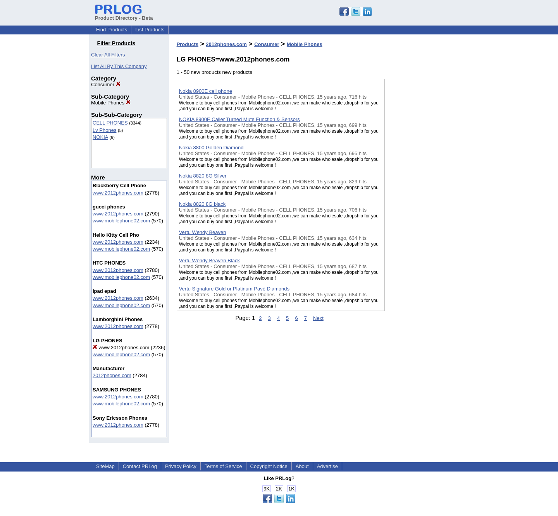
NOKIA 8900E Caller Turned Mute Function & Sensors (239, 119)
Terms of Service (223, 466)
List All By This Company (119, 66)
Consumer (106, 84)
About (302, 466)
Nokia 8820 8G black (202, 204)
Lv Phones (104, 130)
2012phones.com (112, 375)
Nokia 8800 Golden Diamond (211, 147)
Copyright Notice (269, 466)
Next (318, 318)
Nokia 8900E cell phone (205, 91)
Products (187, 44)
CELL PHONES (110, 123)
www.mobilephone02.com (121, 221)
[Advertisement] (424, 201)
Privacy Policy (180, 466)
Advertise (327, 466)
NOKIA (100, 137)
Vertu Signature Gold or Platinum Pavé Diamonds (234, 289)
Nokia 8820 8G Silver (203, 176)
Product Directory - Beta (124, 15)
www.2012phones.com (118, 193)
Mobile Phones (111, 103)
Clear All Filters (108, 55)
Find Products (111, 29)
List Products (149, 29)
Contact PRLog (140, 466)
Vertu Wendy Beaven (202, 232)
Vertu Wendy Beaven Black (209, 260)
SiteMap (105, 466)
